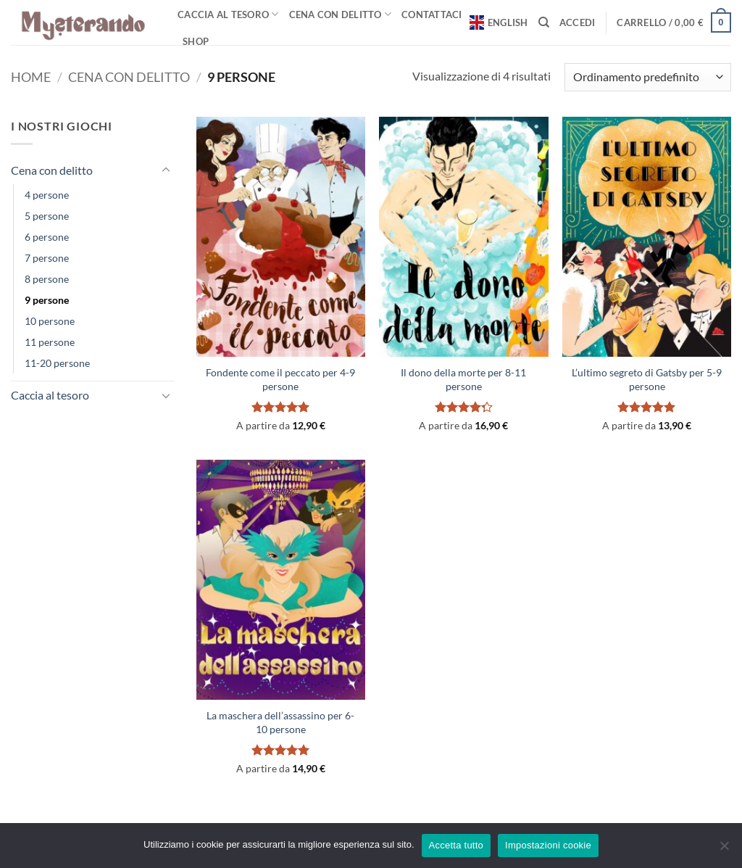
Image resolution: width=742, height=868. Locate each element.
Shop (196, 41)
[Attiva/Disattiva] (166, 170)
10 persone (50, 321)
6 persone (47, 237)
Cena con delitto (340, 14)
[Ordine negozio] (647, 77)
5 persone (47, 216)
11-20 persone (57, 363)
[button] (577, 22)
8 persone (47, 279)
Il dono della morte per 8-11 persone (463, 379)
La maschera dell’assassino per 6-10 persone (280, 722)
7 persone (47, 258)
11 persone (50, 342)
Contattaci (431, 14)
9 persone (47, 300)
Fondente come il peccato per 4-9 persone (280, 379)
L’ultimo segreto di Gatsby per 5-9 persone (647, 379)
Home (31, 77)
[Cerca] (543, 22)
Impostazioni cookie (548, 845)
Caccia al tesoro (228, 14)
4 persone (47, 195)
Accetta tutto (456, 845)
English (499, 22)
